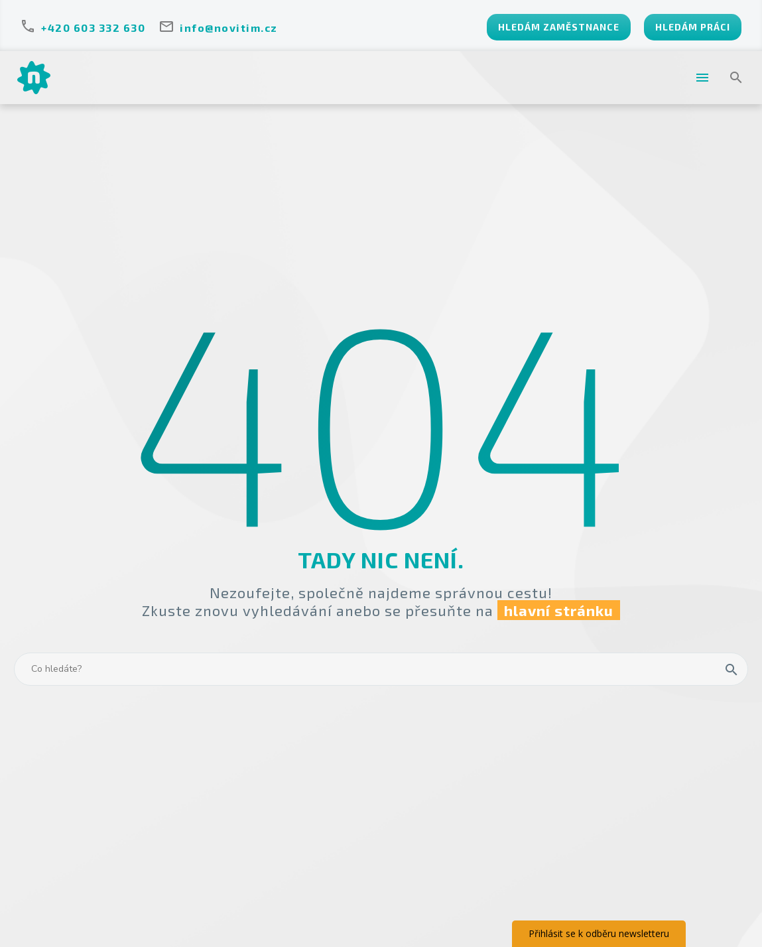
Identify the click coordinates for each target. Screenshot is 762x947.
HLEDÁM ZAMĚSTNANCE (558, 26)
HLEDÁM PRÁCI (692, 26)
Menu (702, 78)
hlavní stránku (558, 610)
